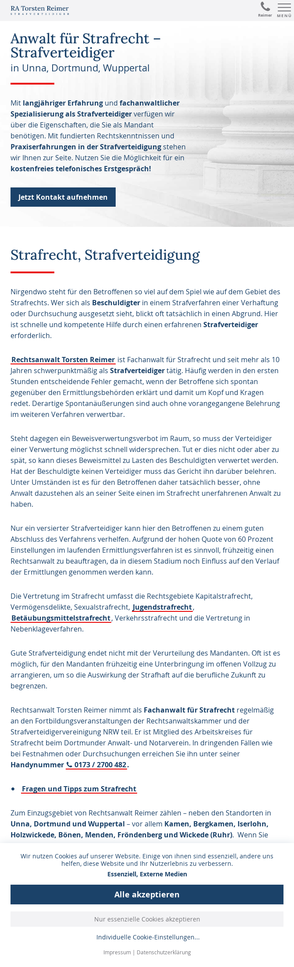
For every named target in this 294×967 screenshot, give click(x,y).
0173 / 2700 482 (100, 764)
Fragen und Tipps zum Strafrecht (79, 789)
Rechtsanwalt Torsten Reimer (63, 359)
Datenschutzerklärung (164, 952)
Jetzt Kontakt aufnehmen (63, 197)
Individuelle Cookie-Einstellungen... (148, 937)
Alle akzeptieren (147, 894)
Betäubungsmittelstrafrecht (60, 618)
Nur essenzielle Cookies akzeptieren (147, 919)
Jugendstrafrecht (162, 607)
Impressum (117, 952)
